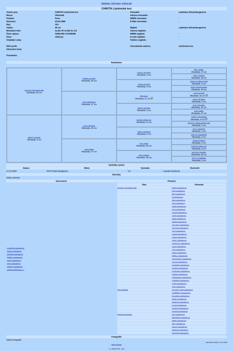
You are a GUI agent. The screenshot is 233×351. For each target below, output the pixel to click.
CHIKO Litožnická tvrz (14, 260)
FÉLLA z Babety (144, 155)
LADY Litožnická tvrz (178, 231)
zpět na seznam (116, 344)
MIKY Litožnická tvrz (178, 324)
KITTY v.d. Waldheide (199, 158)
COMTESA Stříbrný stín (199, 146)
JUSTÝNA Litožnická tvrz (180, 228)
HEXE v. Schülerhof (144, 132)
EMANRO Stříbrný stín (144, 120)
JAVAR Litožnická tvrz (179, 216)
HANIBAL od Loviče (89, 78)
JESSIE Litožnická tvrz (179, 222)
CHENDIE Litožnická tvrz (15, 254)
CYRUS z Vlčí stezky (144, 72)
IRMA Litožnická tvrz (178, 200)
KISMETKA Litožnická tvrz (180, 302)
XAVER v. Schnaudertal (199, 117)
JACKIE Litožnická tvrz (179, 212)
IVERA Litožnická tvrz (179, 206)
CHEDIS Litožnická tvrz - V (15, 270)
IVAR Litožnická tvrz (178, 203)
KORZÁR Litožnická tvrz (180, 311)
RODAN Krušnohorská (124, 314)
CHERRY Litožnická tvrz (15, 257)
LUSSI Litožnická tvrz (179, 246)
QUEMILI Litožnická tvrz (180, 274)
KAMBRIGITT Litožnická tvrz (181, 293)
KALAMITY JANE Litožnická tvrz (182, 290)
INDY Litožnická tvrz (178, 194)
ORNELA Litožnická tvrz (180, 256)
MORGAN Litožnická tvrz (180, 330)
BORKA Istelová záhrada (199, 87)
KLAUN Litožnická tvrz (179, 305)
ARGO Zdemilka (122, 290)
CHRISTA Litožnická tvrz (15, 267)
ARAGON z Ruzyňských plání (34, 90)
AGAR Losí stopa (198, 93)
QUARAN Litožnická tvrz (180, 268)
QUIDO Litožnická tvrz (179, 284)
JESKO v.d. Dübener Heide (199, 81)
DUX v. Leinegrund (199, 129)
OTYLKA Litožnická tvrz (179, 262)
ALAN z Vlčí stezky (199, 105)
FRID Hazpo (144, 96)
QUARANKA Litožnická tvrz (181, 271)
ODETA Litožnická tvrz (179, 253)
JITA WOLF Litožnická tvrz (180, 225)
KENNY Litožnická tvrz (179, 299)
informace (116, 3)
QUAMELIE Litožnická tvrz (180, 265)
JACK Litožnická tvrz (178, 209)
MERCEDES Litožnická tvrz (181, 317)
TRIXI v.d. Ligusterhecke (199, 135)
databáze (105, 3)
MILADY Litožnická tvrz (179, 327)
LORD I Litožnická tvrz (179, 240)
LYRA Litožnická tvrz (178, 250)
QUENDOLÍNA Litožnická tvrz (181, 277)
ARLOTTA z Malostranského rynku (199, 123)
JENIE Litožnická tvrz (179, 219)
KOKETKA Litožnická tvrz (180, 308)
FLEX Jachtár (144, 143)
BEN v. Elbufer (199, 70)
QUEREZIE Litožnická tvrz (180, 280)
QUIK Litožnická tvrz (178, 287)
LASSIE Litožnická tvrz (179, 234)
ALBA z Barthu (199, 111)
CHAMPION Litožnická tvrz (15, 248)
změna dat (127, 3)
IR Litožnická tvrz (177, 197)
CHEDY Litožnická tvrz (14, 251)
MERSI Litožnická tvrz (179, 321)
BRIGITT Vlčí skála (144, 108)
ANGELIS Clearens (199, 140)
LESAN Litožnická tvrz (179, 237)
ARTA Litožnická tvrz (89, 102)
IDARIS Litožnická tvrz (179, 188)
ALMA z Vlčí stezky (199, 99)
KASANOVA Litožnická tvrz (180, 296)
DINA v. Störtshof (198, 75)
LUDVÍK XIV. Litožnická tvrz (181, 243)
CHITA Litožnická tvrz (14, 264)
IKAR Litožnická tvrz (178, 191)
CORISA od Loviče (144, 84)
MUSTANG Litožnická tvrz (180, 333)
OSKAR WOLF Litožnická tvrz (181, 259)
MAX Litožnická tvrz (178, 314)
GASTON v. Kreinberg (199, 152)
